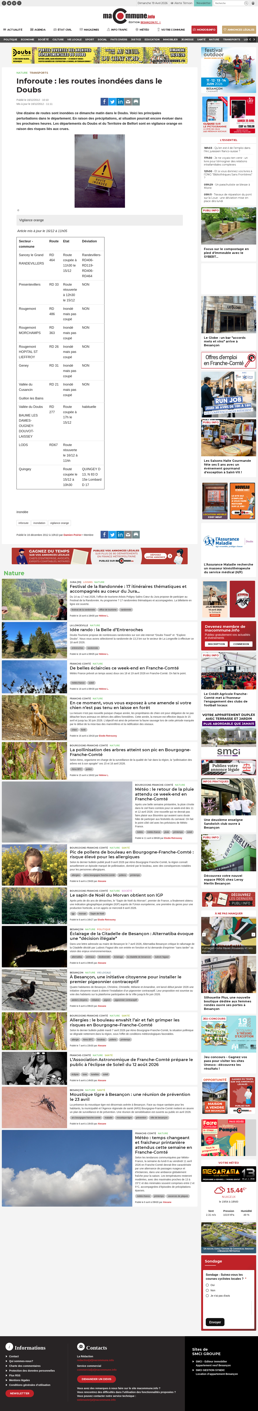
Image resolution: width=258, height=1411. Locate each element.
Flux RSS (14, 1375)
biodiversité (104, 957)
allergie (75, 1039)
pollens (122, 875)
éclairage (118, 957)
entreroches (77, 648)
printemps (178, 832)
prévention (141, 1117)
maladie (108, 1117)
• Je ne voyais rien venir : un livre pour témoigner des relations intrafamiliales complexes (226, 161)
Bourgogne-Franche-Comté (89, 745)
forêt (83, 730)
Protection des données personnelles (32, 1370)
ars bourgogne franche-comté (86, 1117)
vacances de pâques (178, 1196)
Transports (39, 72)
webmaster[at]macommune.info (96, 1399)
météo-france (78, 683)
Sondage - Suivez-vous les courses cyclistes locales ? (226, 1276)
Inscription (216, 644)
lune (85, 1074)
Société (127, 890)
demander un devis (96, 1379)
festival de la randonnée (83, 609)
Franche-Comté (80, 663)
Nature (22, 72)
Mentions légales (19, 1380)
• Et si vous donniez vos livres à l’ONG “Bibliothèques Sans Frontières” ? (228, 174)
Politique (103, 929)
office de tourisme (108, 609)
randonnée (126, 609)
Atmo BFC (77, 769)
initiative (95, 1000)
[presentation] (204, 934)
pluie (166, 832)
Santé (126, 847)
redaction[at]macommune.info (95, 1360)
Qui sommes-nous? (21, 1361)
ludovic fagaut (162, 957)
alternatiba (77, 957)
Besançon (76, 929)
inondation (39, 523)
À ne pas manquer (229, 913)
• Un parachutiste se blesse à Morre (227, 186)
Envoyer (215, 1322)
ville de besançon (158, 1117)
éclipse (75, 1074)
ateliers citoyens (79, 1000)
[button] (246, 3)
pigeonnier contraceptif (126, 1000)
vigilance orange (59, 523)
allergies (76, 875)
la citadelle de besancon (139, 957)
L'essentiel (228, 140)
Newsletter (19, 1393)
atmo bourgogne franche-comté (99, 875)
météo (140, 832)
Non (213, 1290)
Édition (134, 22)
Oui (213, 1285)
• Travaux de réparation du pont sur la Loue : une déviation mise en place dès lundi (228, 198)
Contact (14, 1356)
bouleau (101, 1039)
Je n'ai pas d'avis (220, 1295)
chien (74, 730)
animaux (90, 957)
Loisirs (88, 582)
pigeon (107, 1000)
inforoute (23, 523)
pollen (89, 769)
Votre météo (228, 1162)
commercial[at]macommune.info (97, 1369)
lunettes (95, 1074)
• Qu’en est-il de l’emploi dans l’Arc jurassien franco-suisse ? (227, 149)
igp (73, 913)
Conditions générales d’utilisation (29, 1385)
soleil (91, 683)
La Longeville (79, 625)
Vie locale (104, 972)
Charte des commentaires (24, 1365)
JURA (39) (75, 582)
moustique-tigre (124, 1117)
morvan (82, 913)
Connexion (241, 644)
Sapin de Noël (97, 913)
